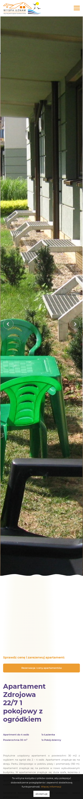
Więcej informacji (51, 786)
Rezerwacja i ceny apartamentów (41, 667)
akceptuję (41, 793)
